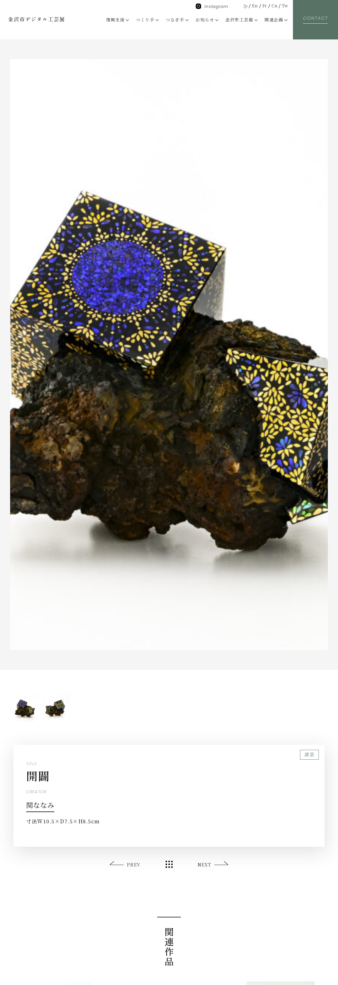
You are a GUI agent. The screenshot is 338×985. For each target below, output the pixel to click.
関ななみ (44, 804)
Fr (263, 5)
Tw (284, 5)
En (253, 5)
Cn (273, 5)
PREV (134, 864)
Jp (242, 5)
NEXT (204, 864)
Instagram (212, 6)
